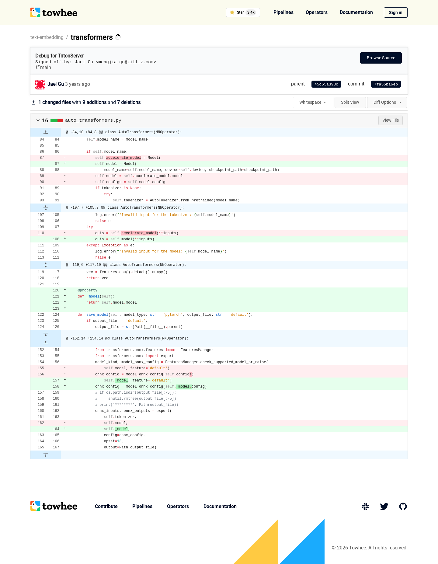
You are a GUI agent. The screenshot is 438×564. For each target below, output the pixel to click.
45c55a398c (326, 84)
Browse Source (381, 57)
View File (390, 120)
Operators (317, 12)
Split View (350, 102)
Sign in (395, 12)
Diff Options (388, 102)
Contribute (106, 506)
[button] (38, 120)
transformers (92, 37)
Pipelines (283, 12)
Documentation (356, 12)
